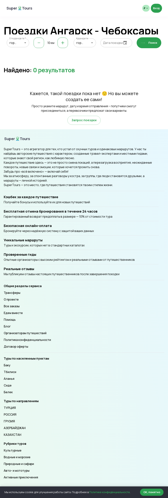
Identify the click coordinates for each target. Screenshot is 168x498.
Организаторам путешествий (25, 333)
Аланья (9, 379)
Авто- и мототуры (16, 470)
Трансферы (12, 293)
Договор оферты (16, 346)
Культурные (12, 450)
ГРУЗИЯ (9, 421)
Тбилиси (10, 372)
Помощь (10, 320)
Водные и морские (17, 457)
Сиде (8, 385)
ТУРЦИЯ (10, 408)
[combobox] (18, 42)
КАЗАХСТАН (12, 435)
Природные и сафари (19, 464)
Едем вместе (13, 313)
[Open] (25, 42)
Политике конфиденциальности (109, 492)
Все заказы (12, 306)
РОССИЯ (10, 414)
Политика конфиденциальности (27, 340)
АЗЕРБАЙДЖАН (15, 428)
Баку (7, 365)
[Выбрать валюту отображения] (146, 8)
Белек (8, 392)
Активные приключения (21, 477)
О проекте (11, 299)
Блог (7, 326)
